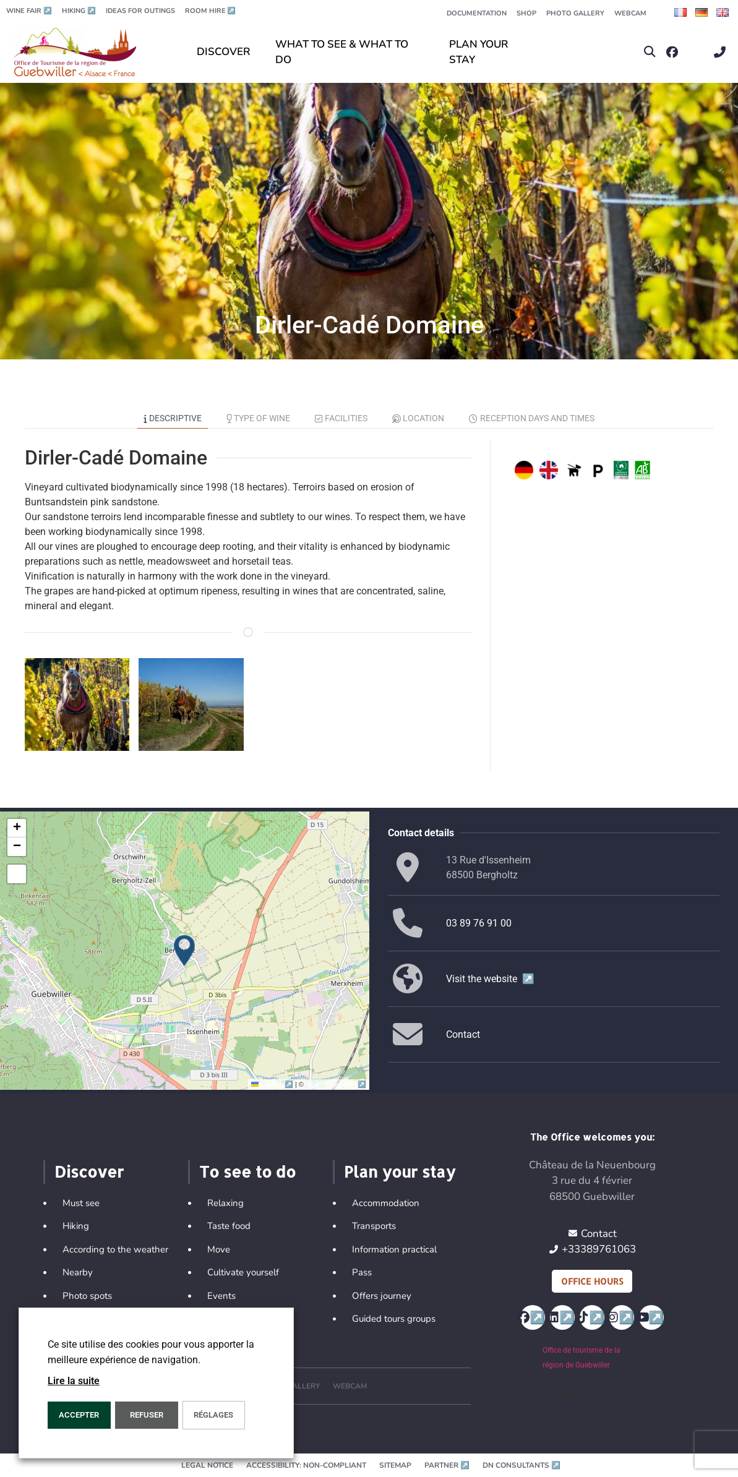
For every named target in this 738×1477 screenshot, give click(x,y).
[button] (650, 52)
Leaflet (273, 1084)
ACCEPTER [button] (79, 1414)
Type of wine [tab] (258, 418)
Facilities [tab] (341, 418)
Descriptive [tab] (173, 418)
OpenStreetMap (336, 1084)
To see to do (247, 1171)
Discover (89, 1171)
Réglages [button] (213, 1414)
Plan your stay (399, 1171)
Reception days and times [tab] (531, 418)
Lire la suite (74, 1381)
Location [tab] (418, 418)
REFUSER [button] (146, 1414)
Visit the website (490, 979)
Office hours (592, 1281)
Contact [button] (463, 1034)
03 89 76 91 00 (479, 923)
